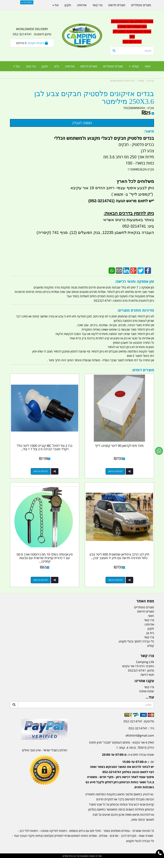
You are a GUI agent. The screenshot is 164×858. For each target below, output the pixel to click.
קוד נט (76, 855)
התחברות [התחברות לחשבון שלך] (26, 2)
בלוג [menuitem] (56, 66)
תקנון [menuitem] (45, 66)
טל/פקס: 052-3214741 (139, 721)
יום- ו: (120, 774)
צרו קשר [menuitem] (31, 66)
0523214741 (137, 670)
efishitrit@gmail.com (140, 735)
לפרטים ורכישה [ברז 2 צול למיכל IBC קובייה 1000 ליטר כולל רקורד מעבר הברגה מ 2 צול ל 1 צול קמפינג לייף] (40, 471)
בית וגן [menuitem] (150, 632)
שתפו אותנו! (146, 691)
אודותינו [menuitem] (69, 66)
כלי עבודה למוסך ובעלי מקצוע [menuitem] (136, 641)
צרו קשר (149, 686)
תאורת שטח (146, 835)
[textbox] (119, 771)
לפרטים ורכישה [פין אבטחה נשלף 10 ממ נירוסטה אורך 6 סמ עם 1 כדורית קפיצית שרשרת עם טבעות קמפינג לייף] (40, 579)
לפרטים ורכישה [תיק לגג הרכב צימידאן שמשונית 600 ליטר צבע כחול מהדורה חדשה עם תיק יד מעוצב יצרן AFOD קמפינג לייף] (115, 579)
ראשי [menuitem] (148, 66)
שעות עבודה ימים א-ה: (128, 754)
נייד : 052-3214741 (141, 728)
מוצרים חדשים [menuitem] (88, 66)
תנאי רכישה (147, 674)
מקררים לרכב (128, 835)
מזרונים (114, 835)
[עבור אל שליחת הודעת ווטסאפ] (159, 451)
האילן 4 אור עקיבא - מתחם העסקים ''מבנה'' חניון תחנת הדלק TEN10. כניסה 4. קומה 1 (121, 744)
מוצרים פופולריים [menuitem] (113, 66)
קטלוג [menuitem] (134, 66)
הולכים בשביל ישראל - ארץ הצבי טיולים (44, 750)
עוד (16, 66)
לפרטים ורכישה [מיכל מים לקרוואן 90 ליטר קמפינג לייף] (115, 471)
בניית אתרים (68, 855)
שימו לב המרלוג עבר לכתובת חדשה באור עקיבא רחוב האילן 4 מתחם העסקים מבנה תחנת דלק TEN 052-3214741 (132, 31)
